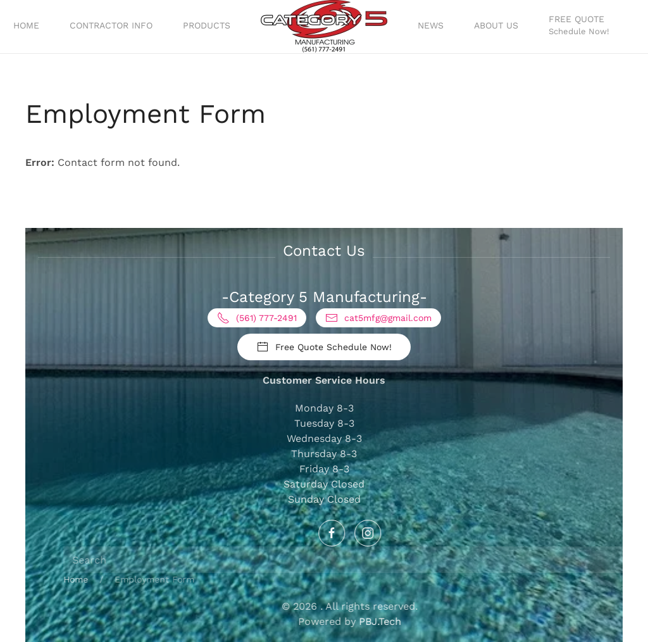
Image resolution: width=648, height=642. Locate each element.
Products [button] (206, 25)
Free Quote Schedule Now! (324, 347)
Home (26, 25)
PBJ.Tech (496, 621)
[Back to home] (324, 26)
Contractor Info (111, 25)
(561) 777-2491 (257, 318)
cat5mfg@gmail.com (378, 318)
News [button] (431, 25)
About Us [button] (496, 25)
